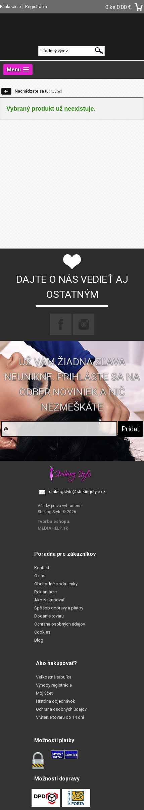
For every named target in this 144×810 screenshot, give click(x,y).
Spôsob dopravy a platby (58, 607)
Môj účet (44, 693)
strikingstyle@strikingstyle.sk (77, 491)
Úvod (56, 91)
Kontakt (41, 567)
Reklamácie (45, 591)
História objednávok (55, 701)
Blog (38, 640)
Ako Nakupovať (49, 599)
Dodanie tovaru (49, 615)
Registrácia (36, 6)
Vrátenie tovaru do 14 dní (60, 717)
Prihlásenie (10, 6)
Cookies (42, 632)
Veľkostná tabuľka (53, 677)
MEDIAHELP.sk (53, 528)
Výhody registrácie (54, 685)
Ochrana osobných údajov (59, 624)
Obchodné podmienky (56, 583)
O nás (39, 575)
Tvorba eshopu (53, 521)
